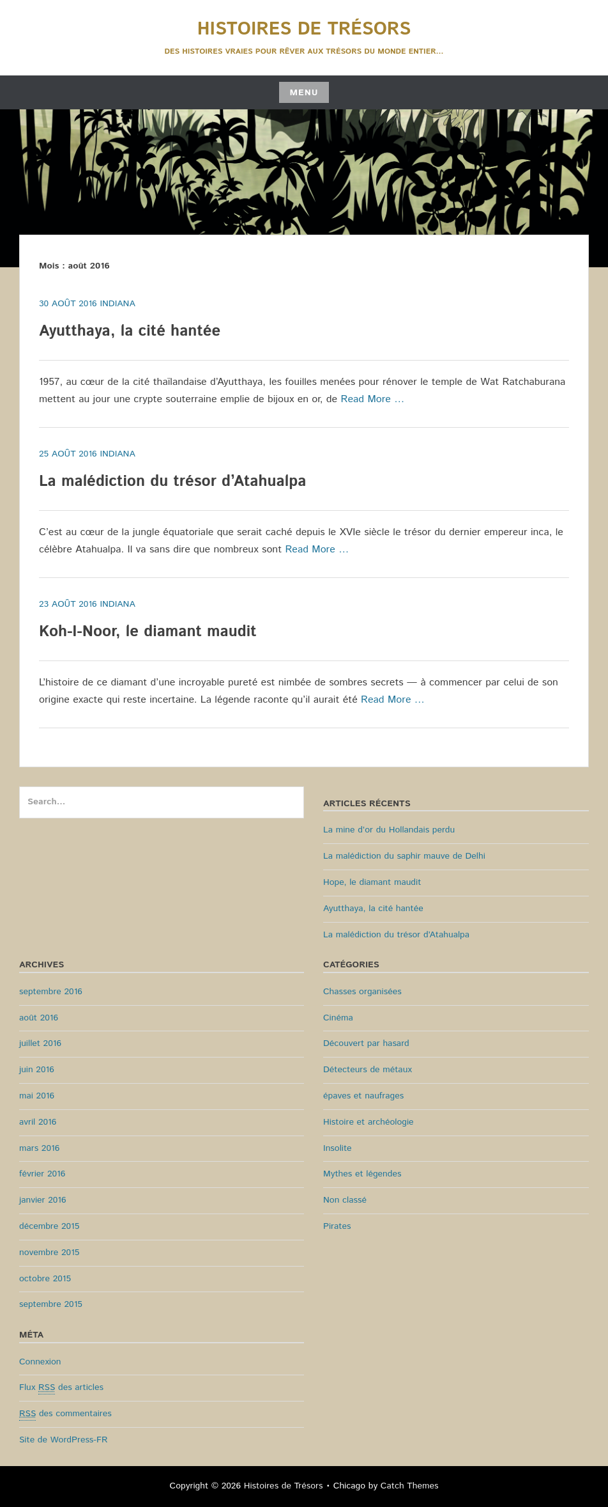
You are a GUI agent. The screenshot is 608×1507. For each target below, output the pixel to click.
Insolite (337, 1148)
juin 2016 (36, 1069)
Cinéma (338, 1017)
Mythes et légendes (362, 1173)
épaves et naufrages (363, 1095)
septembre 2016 (50, 991)
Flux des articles (61, 1387)
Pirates (337, 1226)
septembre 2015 (50, 1304)
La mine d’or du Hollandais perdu (389, 830)
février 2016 (42, 1173)
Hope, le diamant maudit (372, 882)
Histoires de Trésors (304, 29)
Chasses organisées (362, 991)
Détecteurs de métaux (367, 1069)
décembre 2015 (49, 1226)
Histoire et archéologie (368, 1122)
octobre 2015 (45, 1278)
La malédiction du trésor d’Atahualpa (172, 481)
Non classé (345, 1200)
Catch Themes (410, 1486)
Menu (303, 92)
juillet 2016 (40, 1043)
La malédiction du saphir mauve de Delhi (404, 856)
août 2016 (38, 1017)
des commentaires (65, 1414)
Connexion (40, 1361)
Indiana (117, 303)
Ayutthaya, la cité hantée (129, 331)
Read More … (373, 399)
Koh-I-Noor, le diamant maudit (148, 632)
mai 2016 (36, 1095)
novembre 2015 (49, 1252)
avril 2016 (37, 1122)
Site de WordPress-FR (63, 1439)
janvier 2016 (42, 1200)
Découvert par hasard (366, 1043)
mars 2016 (39, 1148)
